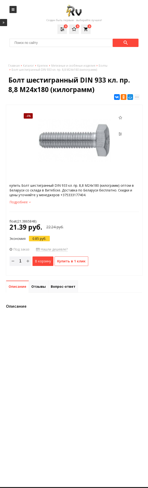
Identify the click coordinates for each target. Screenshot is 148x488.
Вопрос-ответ (63, 286)
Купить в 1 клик (71, 261)
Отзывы (38, 286)
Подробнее (20, 202)
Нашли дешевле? (52, 249)
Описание (17, 286)
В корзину (43, 261)
